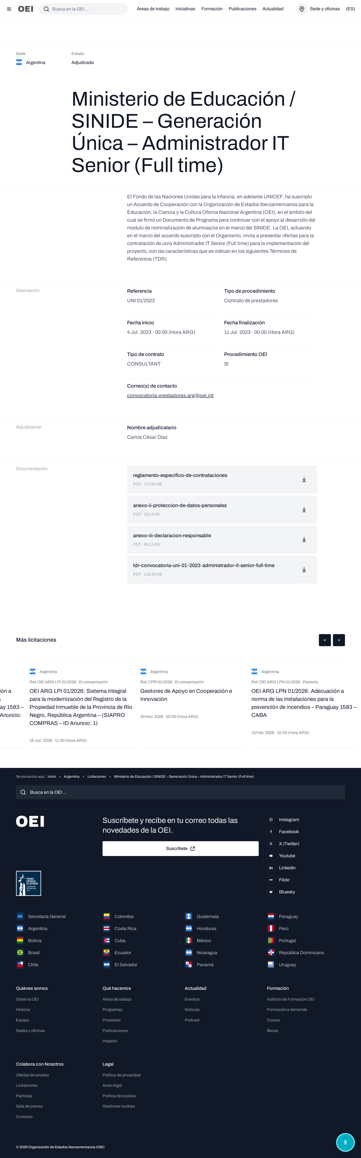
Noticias (192, 1009)
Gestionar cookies (119, 1106)
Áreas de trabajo (153, 8)
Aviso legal (112, 1085)
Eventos (192, 999)
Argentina (71, 776)
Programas (112, 1009)
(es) (350, 8)
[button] (325, 640)
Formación (212, 8)
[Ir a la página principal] (25, 9)
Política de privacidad (122, 1075)
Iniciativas (185, 8)
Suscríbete (181, 849)
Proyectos (112, 1020)
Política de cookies (119, 1096)
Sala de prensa (29, 1106)
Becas (272, 1030)
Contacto (24, 1117)
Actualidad (273, 8)
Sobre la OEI (27, 999)
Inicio (52, 776)
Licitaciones (96, 776)
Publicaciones (242, 8)
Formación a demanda (287, 1009)
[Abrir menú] (9, 9)
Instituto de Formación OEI (291, 999)
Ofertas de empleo (32, 1075)
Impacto (110, 1041)
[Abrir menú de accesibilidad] (345, 1142)
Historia (23, 1009)
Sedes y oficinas (30, 1030)
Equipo (22, 1020)
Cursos (273, 1020)
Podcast (192, 1020)
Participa (24, 1096)
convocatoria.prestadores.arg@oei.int (170, 395)
